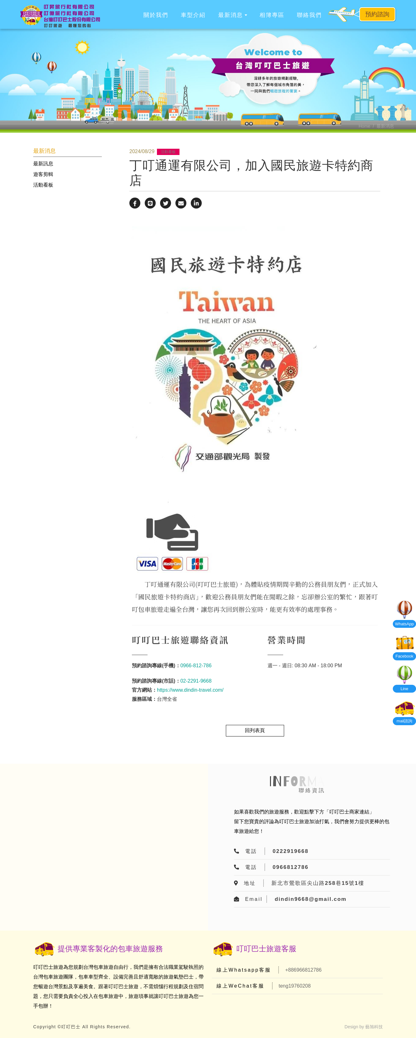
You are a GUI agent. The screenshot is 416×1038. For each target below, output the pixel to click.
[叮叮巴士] (60, 16)
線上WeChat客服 (240, 986)
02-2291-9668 (196, 681)
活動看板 (43, 185)
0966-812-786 (196, 665)
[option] (208, 81)
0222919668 (291, 851)
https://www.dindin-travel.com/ (190, 690)
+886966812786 (303, 970)
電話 (251, 851)
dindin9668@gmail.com (310, 899)
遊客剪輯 (43, 174)
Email (254, 899)
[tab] (67, 164)
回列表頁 (255, 730)
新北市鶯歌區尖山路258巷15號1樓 (317, 883)
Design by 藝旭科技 (364, 1026)
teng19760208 (295, 986)
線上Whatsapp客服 (243, 970)
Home (364, 126)
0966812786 (291, 867)
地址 (250, 883)
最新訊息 (43, 163)
